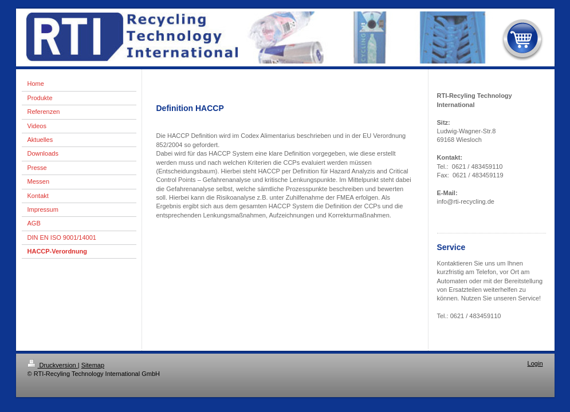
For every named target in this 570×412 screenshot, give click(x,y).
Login (535, 363)
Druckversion (52, 365)
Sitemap (92, 365)
